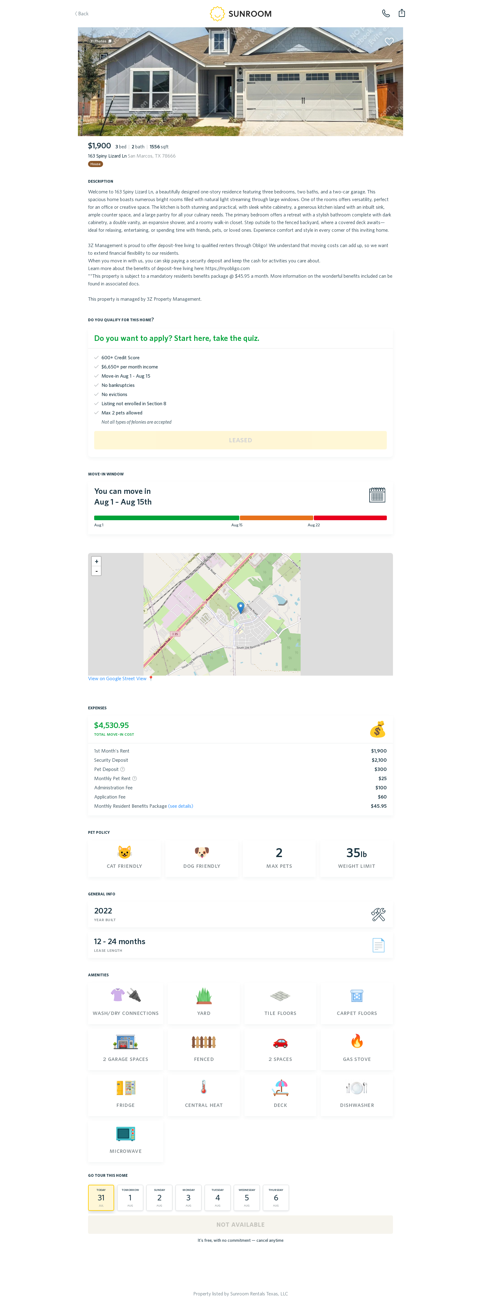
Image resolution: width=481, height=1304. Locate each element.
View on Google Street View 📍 (121, 678)
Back (88, 23)
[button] (240, 608)
